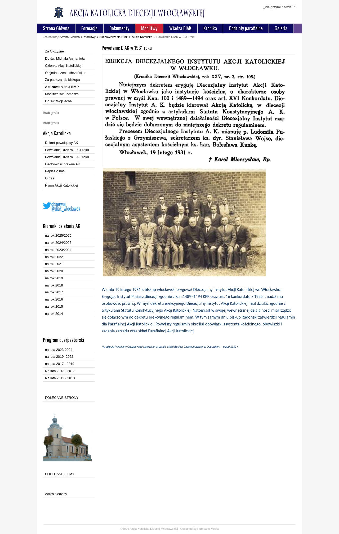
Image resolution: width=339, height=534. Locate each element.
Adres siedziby (56, 494)
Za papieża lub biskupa (62, 80)
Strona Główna (56, 28)
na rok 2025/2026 (58, 235)
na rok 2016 (54, 299)
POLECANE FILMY (59, 474)
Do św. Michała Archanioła (64, 58)
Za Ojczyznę (54, 51)
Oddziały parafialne (246, 28)
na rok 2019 (54, 278)
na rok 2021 (54, 264)
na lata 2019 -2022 (59, 357)
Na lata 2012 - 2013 (60, 378)
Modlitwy (149, 28)
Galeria (281, 28)
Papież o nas (55, 171)
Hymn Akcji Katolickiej (61, 185)
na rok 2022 (54, 257)
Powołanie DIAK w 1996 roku (67, 157)
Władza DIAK (180, 28)
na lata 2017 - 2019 (59, 364)
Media (215, 528)
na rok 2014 (54, 314)
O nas (49, 178)
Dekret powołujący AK (61, 143)
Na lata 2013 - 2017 (60, 371)
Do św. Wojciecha (58, 101)
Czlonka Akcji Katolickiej (63, 66)
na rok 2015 (54, 306)
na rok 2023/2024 (58, 250)
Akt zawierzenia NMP (113, 36)
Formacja (89, 28)
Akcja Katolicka (142, 36)
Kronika (210, 28)
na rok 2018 (54, 285)
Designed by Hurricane (195, 528)
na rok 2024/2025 (58, 243)
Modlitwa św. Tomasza (62, 94)
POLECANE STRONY (62, 398)
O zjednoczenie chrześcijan (65, 73)
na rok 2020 (54, 271)
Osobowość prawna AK (62, 164)
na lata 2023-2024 (58, 350)
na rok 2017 (54, 292)
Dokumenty (119, 28)
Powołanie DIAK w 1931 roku (67, 150)
